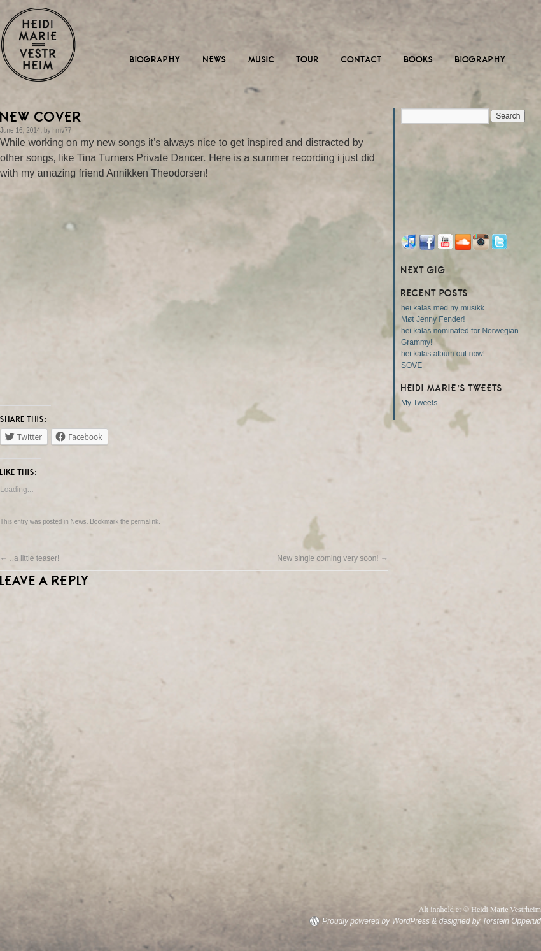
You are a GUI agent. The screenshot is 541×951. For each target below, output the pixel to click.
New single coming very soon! (332, 558)
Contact (362, 59)
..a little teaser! (29, 558)
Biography (155, 59)
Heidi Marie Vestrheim (38, 44)
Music (261, 59)
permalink (144, 521)
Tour (308, 59)
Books (418, 59)
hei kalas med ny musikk (442, 307)
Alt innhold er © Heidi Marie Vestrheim (480, 909)
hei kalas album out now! (443, 353)
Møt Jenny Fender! (433, 319)
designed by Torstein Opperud (490, 921)
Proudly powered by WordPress (376, 921)
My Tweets (419, 402)
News (215, 59)
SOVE (411, 365)
